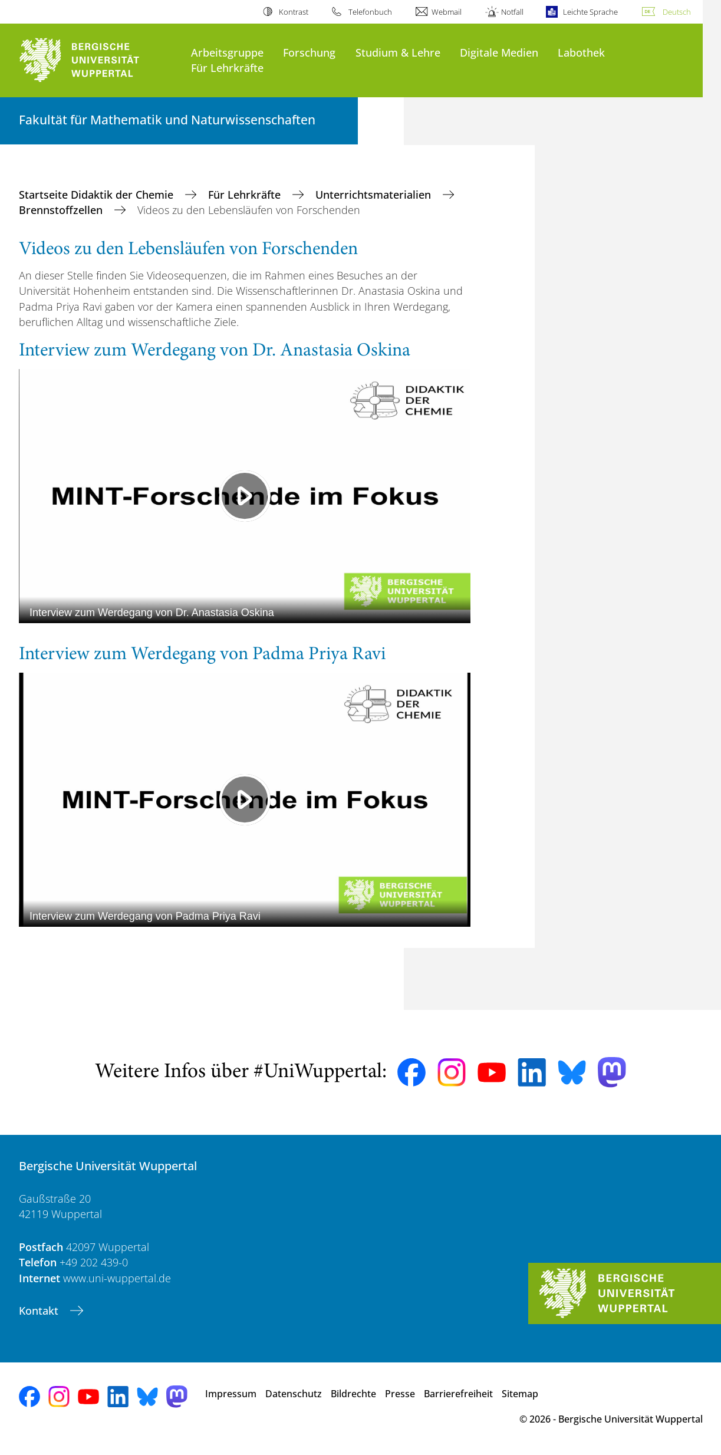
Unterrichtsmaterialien (374, 194)
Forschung (309, 52)
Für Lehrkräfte (227, 67)
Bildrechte (353, 1393)
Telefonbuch (370, 11)
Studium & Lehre (397, 52)
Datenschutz (293, 1393)
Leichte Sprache (590, 11)
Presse (400, 1393)
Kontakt (40, 1310)
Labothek (581, 52)
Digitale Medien (499, 52)
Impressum (230, 1393)
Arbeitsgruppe (227, 52)
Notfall (512, 11)
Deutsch (677, 11)
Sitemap (520, 1393)
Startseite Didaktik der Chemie (97, 194)
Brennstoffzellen (62, 210)
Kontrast (293, 11)
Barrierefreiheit (458, 1393)
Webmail (447, 11)
